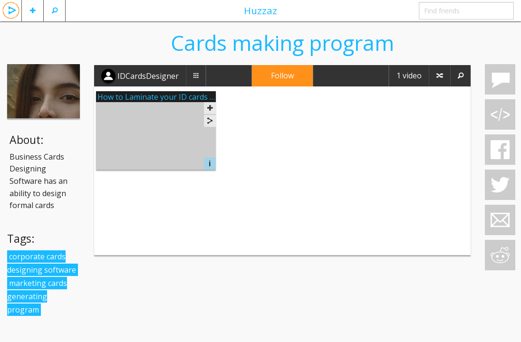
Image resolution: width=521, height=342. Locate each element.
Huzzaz (260, 10)
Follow (282, 75)
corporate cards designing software (41, 263)
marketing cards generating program (37, 296)
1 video (409, 75)
